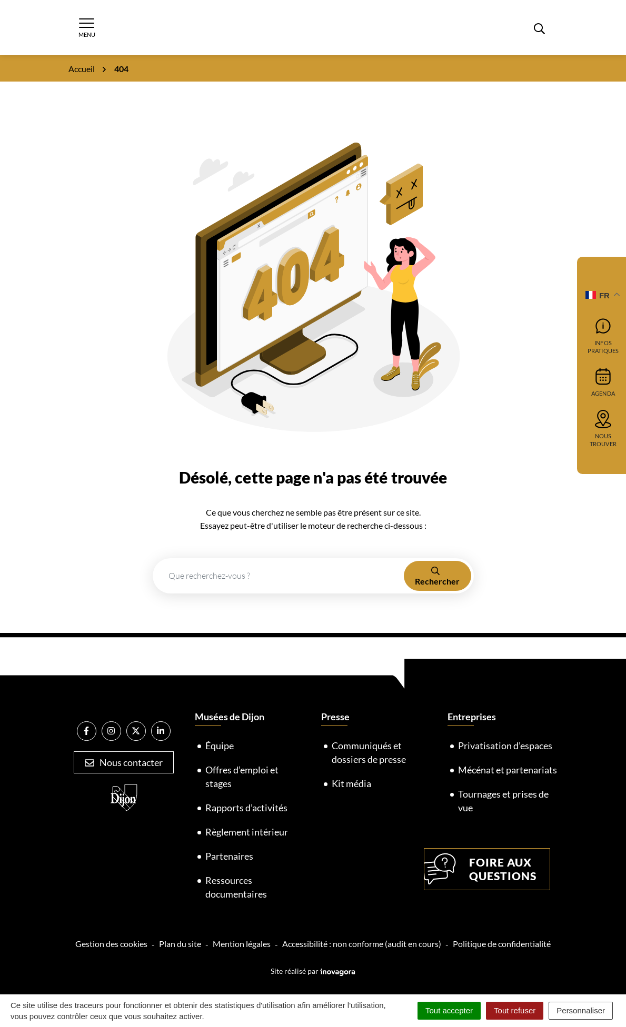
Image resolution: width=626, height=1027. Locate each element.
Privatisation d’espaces (505, 745)
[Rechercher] (539, 27)
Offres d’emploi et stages (242, 776)
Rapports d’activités (246, 807)
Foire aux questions (480, 869)
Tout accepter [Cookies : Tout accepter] (449, 1010)
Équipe (219, 745)
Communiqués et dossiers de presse (369, 752)
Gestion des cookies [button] (111, 944)
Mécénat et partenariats (507, 770)
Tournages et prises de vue (503, 800)
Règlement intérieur (246, 832)
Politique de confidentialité (502, 944)
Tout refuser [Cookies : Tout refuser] (514, 1010)
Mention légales (242, 944)
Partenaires (229, 856)
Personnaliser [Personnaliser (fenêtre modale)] (581, 1010)
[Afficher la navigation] (86, 27)
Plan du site (180, 944)
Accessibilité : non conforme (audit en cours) (361, 944)
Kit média (351, 783)
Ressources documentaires (236, 887)
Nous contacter (124, 762)
